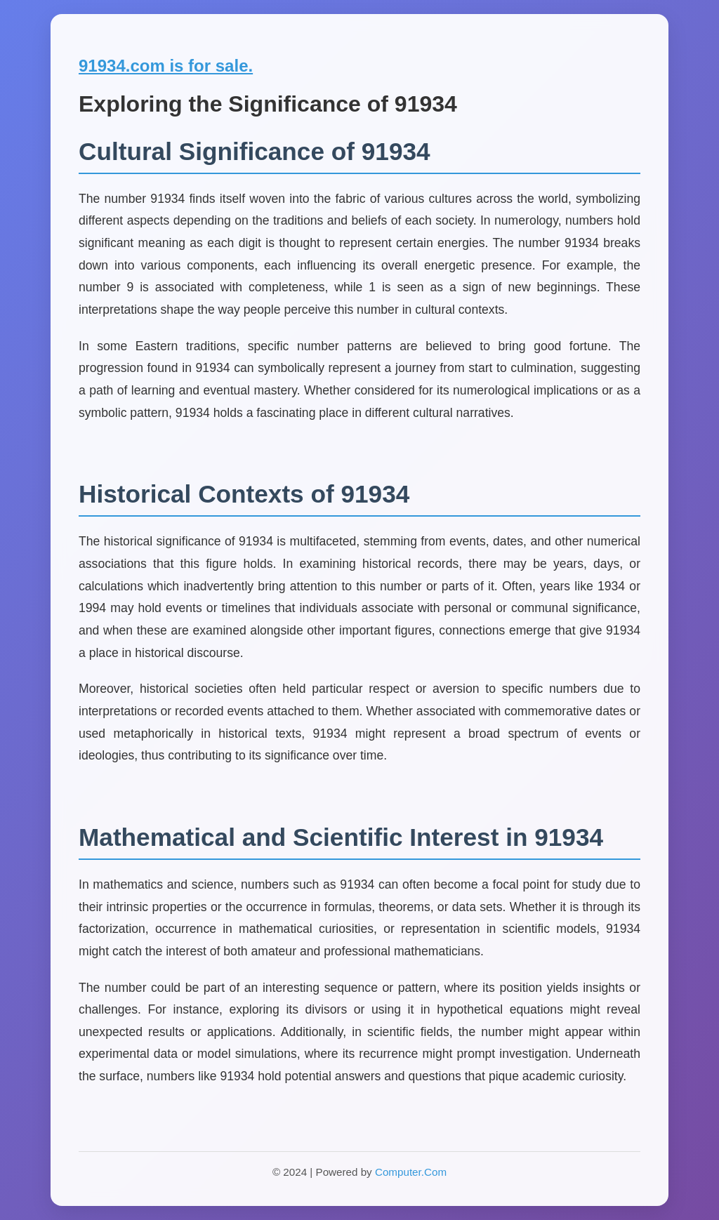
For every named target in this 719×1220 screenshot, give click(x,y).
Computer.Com (411, 1172)
